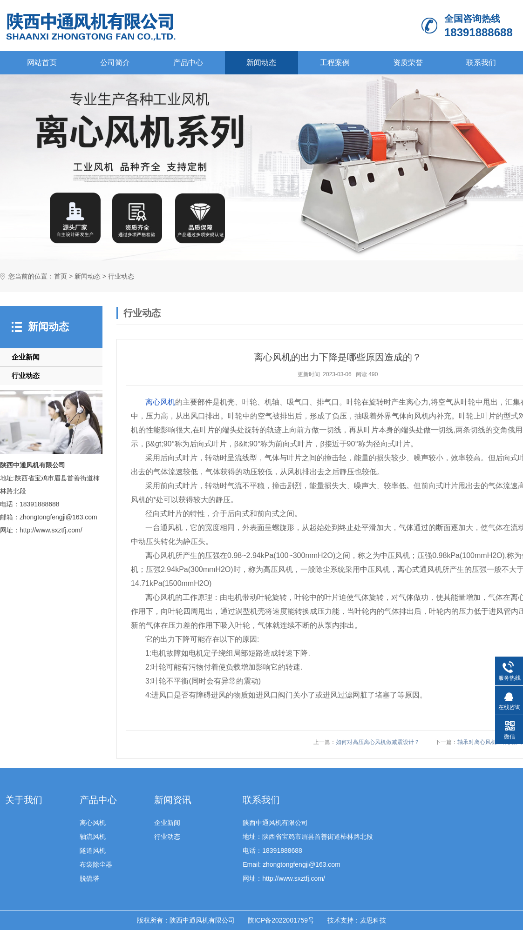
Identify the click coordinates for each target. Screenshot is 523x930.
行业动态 (121, 276)
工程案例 (335, 62)
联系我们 (481, 62)
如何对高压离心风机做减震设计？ (378, 742)
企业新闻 (26, 357)
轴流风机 (93, 836)
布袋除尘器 (96, 864)
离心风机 (160, 402)
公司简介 (115, 62)
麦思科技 (373, 920)
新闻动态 (261, 62)
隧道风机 (93, 850)
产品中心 (188, 62)
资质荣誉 (408, 62)
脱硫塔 (89, 878)
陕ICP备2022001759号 (281, 920)
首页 (60, 276)
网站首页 (42, 62)
